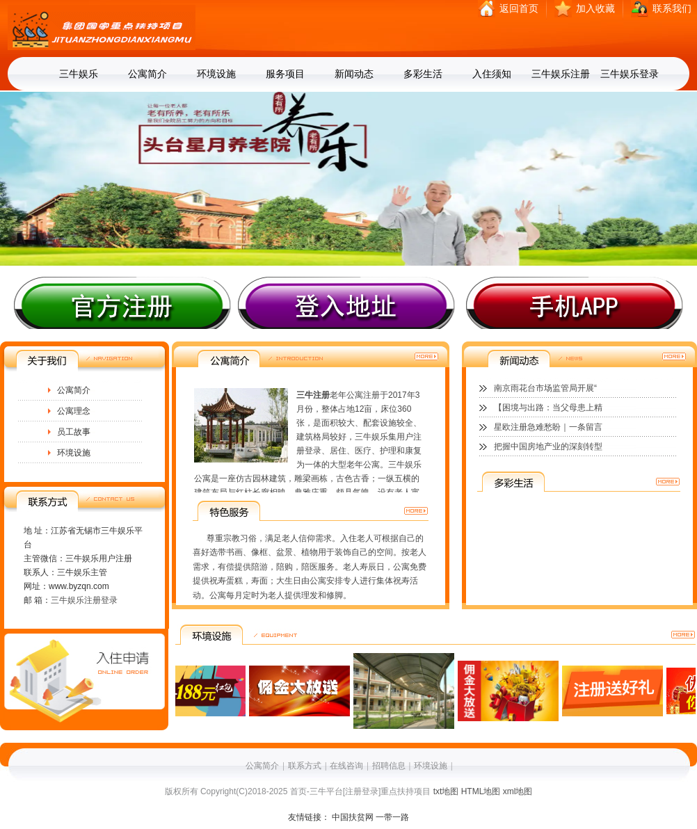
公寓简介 (147, 73)
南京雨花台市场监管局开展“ (545, 388)
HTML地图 (481, 791)
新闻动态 (354, 73)
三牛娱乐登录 (629, 73)
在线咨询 (346, 766)
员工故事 (73, 432)
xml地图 (518, 791)
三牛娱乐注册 (560, 73)
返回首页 (518, 8)
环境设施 (216, 73)
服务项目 (285, 73)
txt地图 (446, 791)
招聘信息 (389, 766)
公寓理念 (73, 411)
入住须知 (491, 73)
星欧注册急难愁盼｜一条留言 (548, 427)
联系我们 (671, 8)
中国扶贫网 (353, 817)
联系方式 (304, 766)
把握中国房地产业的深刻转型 (548, 446)
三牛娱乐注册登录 (84, 600)
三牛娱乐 (78, 73)
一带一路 (392, 817)
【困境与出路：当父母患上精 (548, 407)
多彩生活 (422, 73)
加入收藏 (595, 8)
